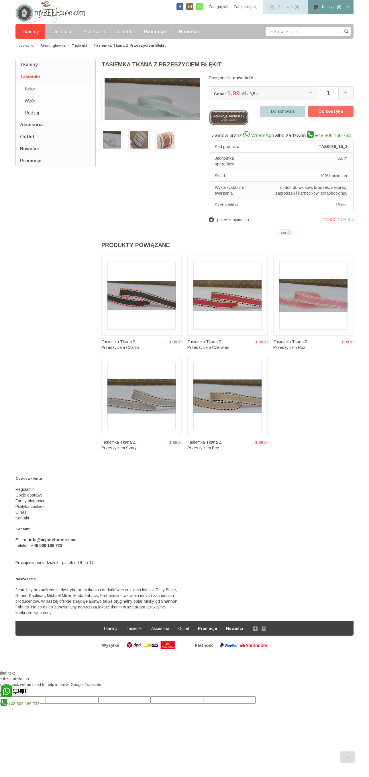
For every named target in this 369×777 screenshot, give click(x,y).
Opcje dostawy (28, 495)
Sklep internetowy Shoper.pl (184, 659)
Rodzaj (32, 112)
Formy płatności (29, 501)
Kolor (30, 88)
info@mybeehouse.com (52, 539)
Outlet (27, 136)
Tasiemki (30, 76)
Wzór (30, 100)
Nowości (29, 148)
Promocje (31, 160)
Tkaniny (29, 64)
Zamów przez (243, 134)
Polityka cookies (30, 506)
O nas (21, 512)
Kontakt (22, 518)
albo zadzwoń (313, 134)
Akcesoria (31, 124)
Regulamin (25, 489)
